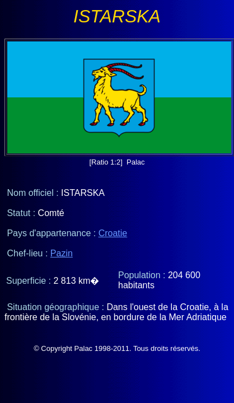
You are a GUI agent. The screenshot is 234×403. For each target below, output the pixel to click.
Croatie (113, 233)
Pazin (61, 253)
